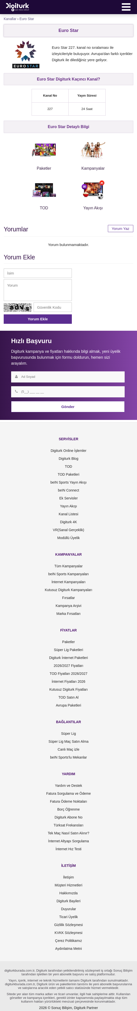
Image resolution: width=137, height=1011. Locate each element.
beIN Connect (68, 490)
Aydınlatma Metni (68, 949)
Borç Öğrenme (68, 809)
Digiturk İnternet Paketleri (68, 658)
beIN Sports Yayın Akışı (68, 482)
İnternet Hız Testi (68, 849)
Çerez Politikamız (68, 941)
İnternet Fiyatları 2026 (68, 681)
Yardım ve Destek (68, 786)
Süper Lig (68, 734)
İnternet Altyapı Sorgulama (68, 841)
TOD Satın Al (68, 697)
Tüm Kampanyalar (68, 566)
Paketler (68, 642)
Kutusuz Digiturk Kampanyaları (68, 590)
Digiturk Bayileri (68, 901)
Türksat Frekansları (68, 825)
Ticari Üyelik (68, 917)
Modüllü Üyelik (68, 538)
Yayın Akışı (68, 506)
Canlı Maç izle (68, 749)
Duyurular (68, 909)
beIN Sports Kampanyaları (68, 574)
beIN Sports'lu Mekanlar (68, 757)
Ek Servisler (68, 498)
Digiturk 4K (68, 522)
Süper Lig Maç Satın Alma (69, 741)
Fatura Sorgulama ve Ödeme (68, 793)
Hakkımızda (68, 893)
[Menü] (126, 7)
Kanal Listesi (68, 514)
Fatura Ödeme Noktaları (68, 801)
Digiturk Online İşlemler (68, 451)
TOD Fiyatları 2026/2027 (68, 674)
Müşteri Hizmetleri (68, 885)
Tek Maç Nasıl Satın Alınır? (68, 833)
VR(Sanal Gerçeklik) (68, 530)
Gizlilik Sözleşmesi (68, 925)
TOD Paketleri (68, 474)
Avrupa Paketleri (68, 705)
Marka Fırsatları (68, 614)
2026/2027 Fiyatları (68, 666)
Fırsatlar (68, 598)
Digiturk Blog (68, 459)
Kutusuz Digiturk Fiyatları (68, 689)
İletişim (68, 877)
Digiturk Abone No (68, 817)
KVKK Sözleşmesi (68, 933)
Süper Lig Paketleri (68, 650)
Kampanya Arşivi (68, 606)
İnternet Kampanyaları (69, 582)
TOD (68, 466)
